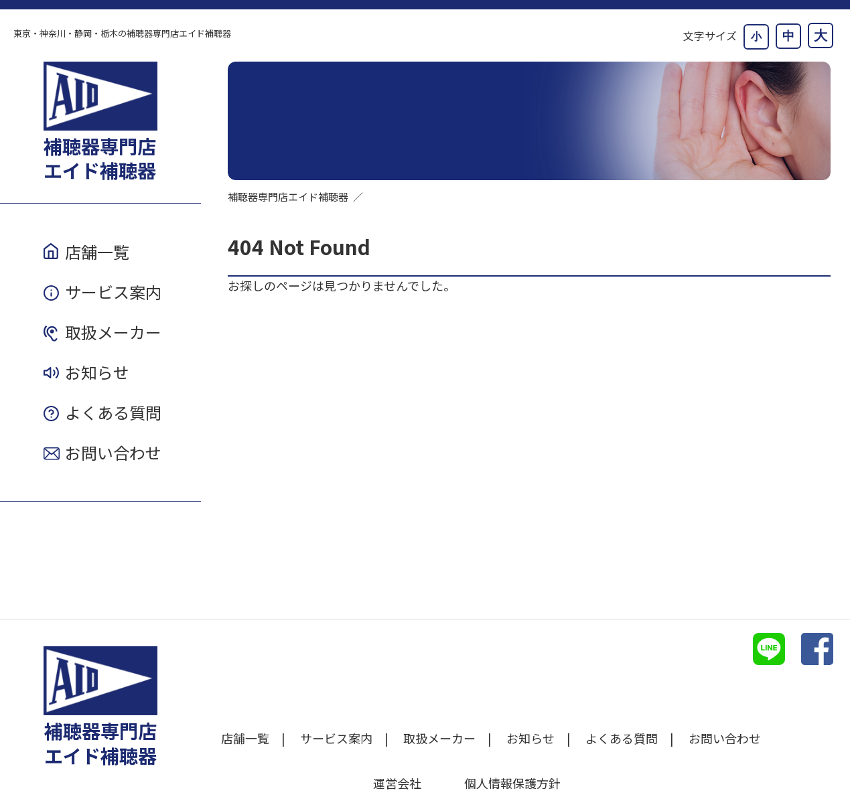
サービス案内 (113, 291)
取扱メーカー (113, 332)
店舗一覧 (97, 251)
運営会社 (397, 783)
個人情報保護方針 (512, 783)
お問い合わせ (113, 452)
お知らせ (97, 372)
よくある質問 (113, 412)
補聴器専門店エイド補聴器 (288, 197)
